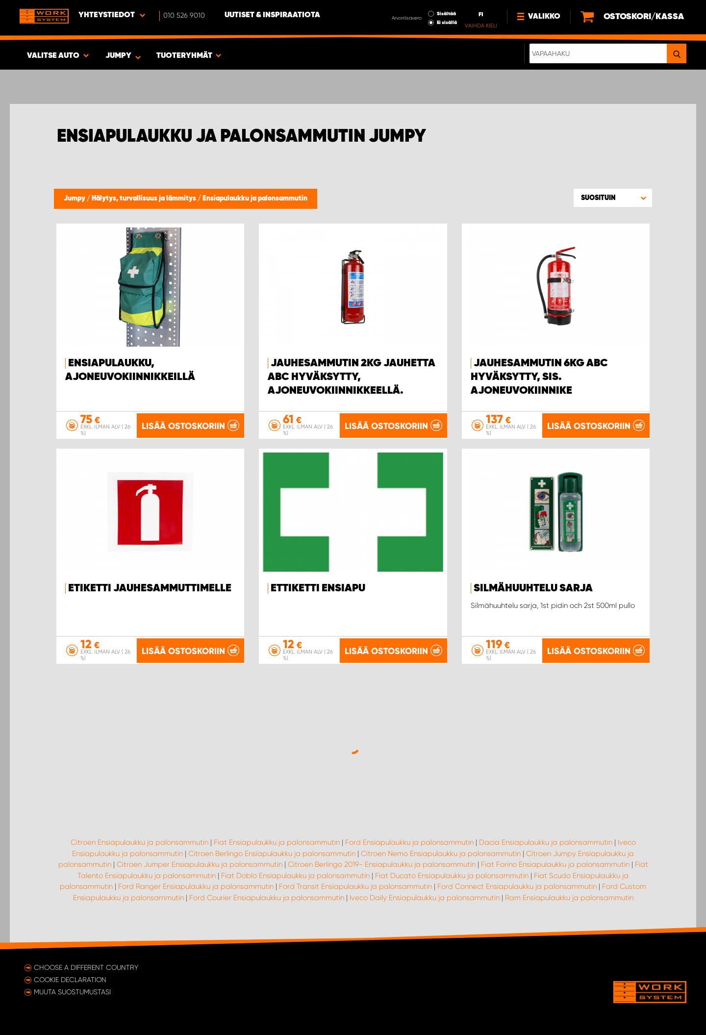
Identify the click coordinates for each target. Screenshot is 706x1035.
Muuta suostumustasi (72, 992)
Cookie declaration (70, 980)
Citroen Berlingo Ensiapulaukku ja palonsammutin (271, 853)
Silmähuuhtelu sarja (533, 588)
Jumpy (75, 198)
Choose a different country (86, 967)
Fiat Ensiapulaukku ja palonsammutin (277, 842)
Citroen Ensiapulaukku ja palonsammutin (139, 842)
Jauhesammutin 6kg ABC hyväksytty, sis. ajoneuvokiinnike (539, 377)
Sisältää (446, 13)
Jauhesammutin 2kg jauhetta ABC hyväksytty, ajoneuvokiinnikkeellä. (351, 377)
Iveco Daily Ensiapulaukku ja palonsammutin (425, 897)
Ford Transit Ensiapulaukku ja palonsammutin (355, 886)
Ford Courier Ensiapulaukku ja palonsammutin (266, 897)
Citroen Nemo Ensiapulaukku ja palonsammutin (441, 853)
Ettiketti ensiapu (318, 588)
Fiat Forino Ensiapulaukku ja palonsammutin (555, 864)
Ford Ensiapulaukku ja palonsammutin (409, 842)
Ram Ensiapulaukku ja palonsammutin (569, 897)
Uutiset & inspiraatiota (272, 15)
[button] (613, 197)
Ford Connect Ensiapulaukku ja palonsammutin (517, 886)
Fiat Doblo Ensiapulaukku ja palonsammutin (295, 875)
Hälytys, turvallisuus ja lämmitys (145, 198)
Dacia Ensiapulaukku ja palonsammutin (545, 842)
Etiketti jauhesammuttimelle (149, 588)
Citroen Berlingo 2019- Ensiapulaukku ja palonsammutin (382, 864)
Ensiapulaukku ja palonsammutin (254, 198)
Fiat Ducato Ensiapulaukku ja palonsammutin (452, 875)
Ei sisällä (447, 22)
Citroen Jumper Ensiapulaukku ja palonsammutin (199, 864)
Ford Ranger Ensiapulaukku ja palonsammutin (196, 886)
